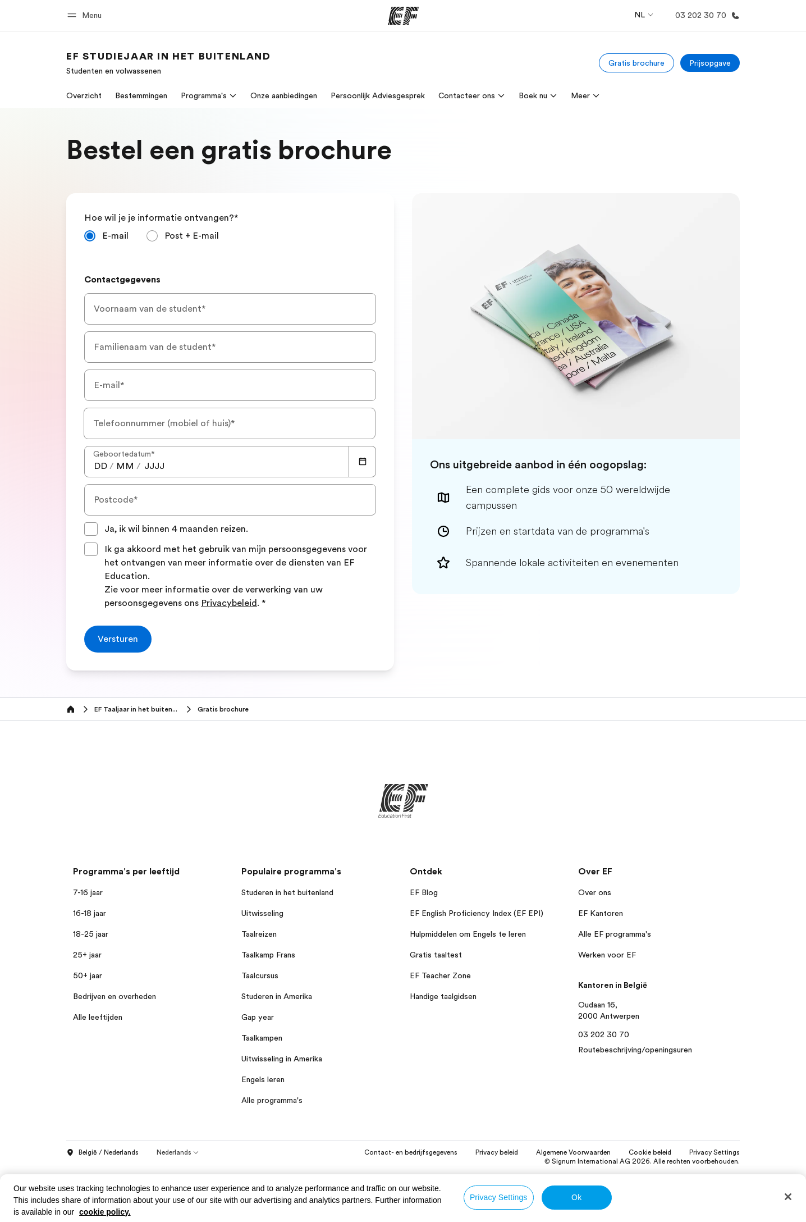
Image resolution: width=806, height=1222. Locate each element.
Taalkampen (261, 1037)
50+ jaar (87, 975)
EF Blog (424, 892)
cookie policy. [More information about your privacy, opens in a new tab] (105, 1211)
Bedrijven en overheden (114, 996)
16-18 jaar (89, 913)
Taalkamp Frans (268, 954)
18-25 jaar (90, 933)
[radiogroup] (230, 240)
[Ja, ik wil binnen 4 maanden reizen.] (91, 529)
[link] (168, 62)
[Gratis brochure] (636, 63)
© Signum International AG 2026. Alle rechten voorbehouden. (642, 1161)
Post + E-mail (191, 236)
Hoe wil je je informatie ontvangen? (161, 218)
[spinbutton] (100, 466)
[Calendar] (362, 461)
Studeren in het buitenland (287, 892)
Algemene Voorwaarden (573, 1152)
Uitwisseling (262, 913)
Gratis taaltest (436, 954)
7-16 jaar (88, 892)
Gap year (257, 1017)
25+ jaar (87, 954)
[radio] (106, 236)
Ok (576, 1197)
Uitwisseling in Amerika (281, 1058)
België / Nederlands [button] (102, 1152)
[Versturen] (118, 639)
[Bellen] (705, 15)
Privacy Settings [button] (714, 1152)
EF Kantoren (600, 913)
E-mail (115, 236)
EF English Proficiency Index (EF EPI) (476, 913)
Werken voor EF (607, 954)
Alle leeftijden (97, 1017)
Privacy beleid (496, 1152)
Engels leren (263, 1079)
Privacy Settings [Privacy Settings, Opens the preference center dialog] (499, 1197)
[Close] (788, 1196)
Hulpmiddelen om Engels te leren (468, 933)
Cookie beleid (650, 1152)
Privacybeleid (229, 603)
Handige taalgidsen (443, 996)
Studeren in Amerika (276, 996)
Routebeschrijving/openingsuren (635, 1049)
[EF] (403, 16)
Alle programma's (272, 1100)
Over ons (594, 892)
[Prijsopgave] (710, 63)
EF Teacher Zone (440, 975)
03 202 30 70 (603, 1034)
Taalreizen (259, 933)
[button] (86, 15)
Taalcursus (259, 975)
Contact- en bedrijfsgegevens (410, 1152)
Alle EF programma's (614, 933)
